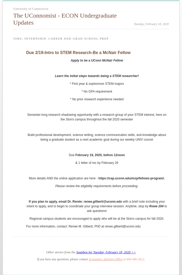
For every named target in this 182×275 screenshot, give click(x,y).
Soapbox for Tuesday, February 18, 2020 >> (106, 252)
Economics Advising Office (106, 259)
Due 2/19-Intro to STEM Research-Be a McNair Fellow (78, 52)
